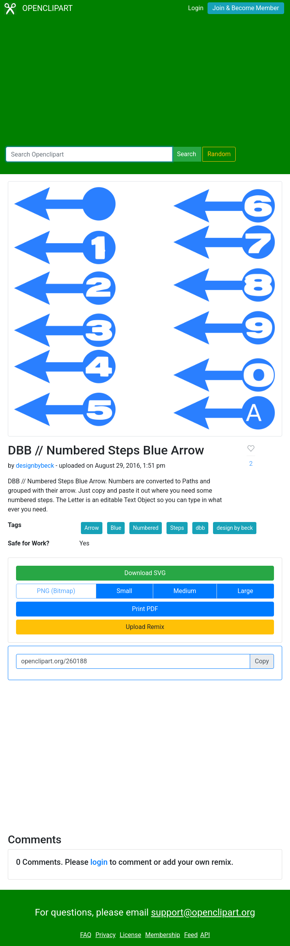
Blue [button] (116, 528)
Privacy (105, 935)
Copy (262, 661)
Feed (191, 935)
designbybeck (35, 465)
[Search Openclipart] (89, 154)
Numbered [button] (145, 528)
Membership (162, 935)
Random (219, 154)
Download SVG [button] (145, 573)
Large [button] (245, 591)
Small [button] (124, 591)
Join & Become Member (246, 8)
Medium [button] (185, 591)
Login (195, 8)
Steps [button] (177, 528)
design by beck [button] (235, 528)
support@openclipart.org (203, 912)
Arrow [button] (91, 528)
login (98, 862)
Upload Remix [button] (145, 627)
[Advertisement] (145, 82)
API (205, 935)
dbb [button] (200, 528)
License (130, 935)
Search (186, 154)
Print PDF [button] (145, 609)
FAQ (85, 935)
